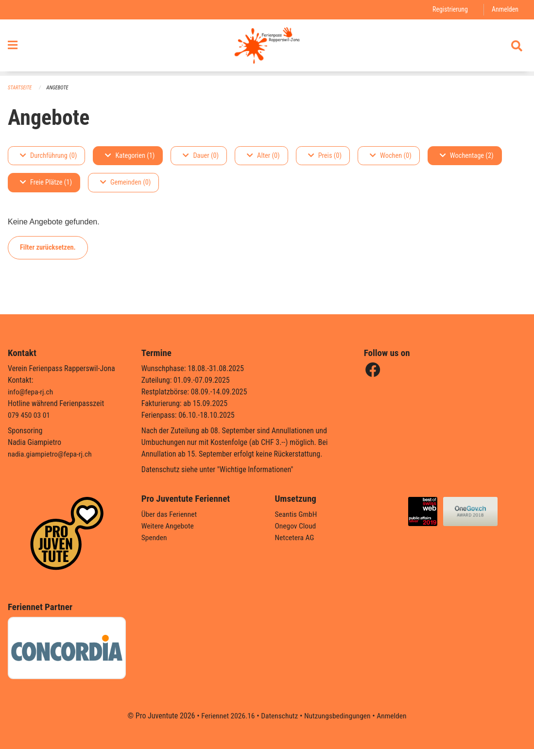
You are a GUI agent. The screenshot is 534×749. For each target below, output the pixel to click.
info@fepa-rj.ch (31, 391)
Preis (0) (325, 156)
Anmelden (504, 9)
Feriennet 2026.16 (225, 715)
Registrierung (449, 9)
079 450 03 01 (30, 415)
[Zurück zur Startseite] (267, 47)
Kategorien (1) (130, 156)
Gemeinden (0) (125, 183)
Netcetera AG (295, 537)
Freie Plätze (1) (46, 183)
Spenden (154, 537)
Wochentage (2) (467, 156)
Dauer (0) (201, 156)
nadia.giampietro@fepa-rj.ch (51, 454)
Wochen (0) (391, 156)
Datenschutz (278, 715)
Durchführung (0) (48, 156)
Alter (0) (263, 156)
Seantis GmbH (297, 514)
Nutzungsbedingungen (338, 715)
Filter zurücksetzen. (48, 247)
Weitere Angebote (168, 525)
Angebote (59, 88)
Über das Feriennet (170, 514)
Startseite (20, 88)
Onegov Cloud (296, 525)
